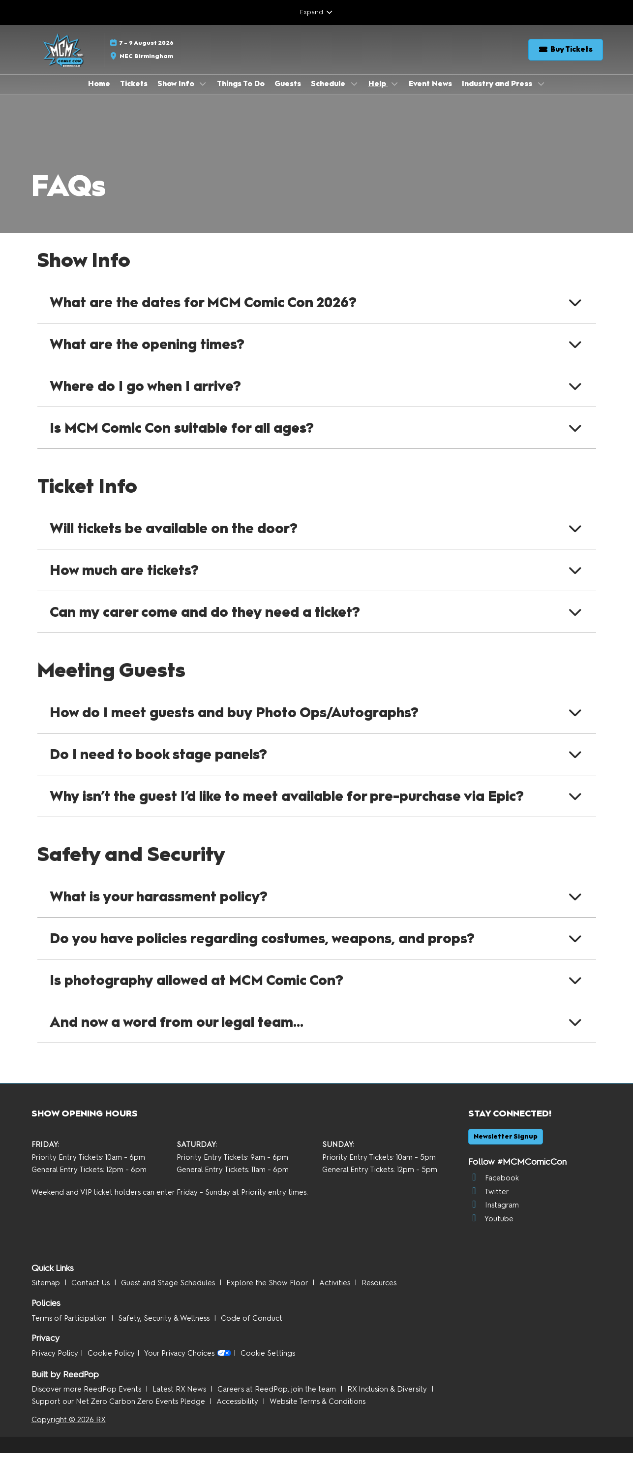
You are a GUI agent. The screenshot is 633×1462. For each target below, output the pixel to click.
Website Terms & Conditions (317, 1410)
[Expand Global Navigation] (316, 12)
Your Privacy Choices (187, 1362)
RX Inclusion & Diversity (388, 1398)
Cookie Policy (111, 1362)
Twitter (488, 1200)
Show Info (176, 93)
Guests (287, 93)
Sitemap (46, 1291)
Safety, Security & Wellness (164, 1327)
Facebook (493, 1186)
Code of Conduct (251, 1327)
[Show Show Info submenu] (203, 93)
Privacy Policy (54, 1362)
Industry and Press (498, 93)
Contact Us (91, 1291)
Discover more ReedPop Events (87, 1398)
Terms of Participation (70, 1327)
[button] (565, 59)
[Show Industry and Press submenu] (541, 93)
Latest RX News (180, 1398)
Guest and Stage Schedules (169, 1291)
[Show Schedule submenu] (354, 93)
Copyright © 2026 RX (68, 1428)
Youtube (490, 1227)
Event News (430, 93)
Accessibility (238, 1410)
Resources (379, 1291)
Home (99, 93)
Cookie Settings (268, 1362)
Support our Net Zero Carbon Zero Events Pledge (119, 1410)
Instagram (493, 1213)
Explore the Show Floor (268, 1291)
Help (378, 93)
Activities (335, 1291)
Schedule (329, 93)
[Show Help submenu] (395, 93)
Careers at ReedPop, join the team (277, 1398)
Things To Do (241, 93)
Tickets (134, 93)
